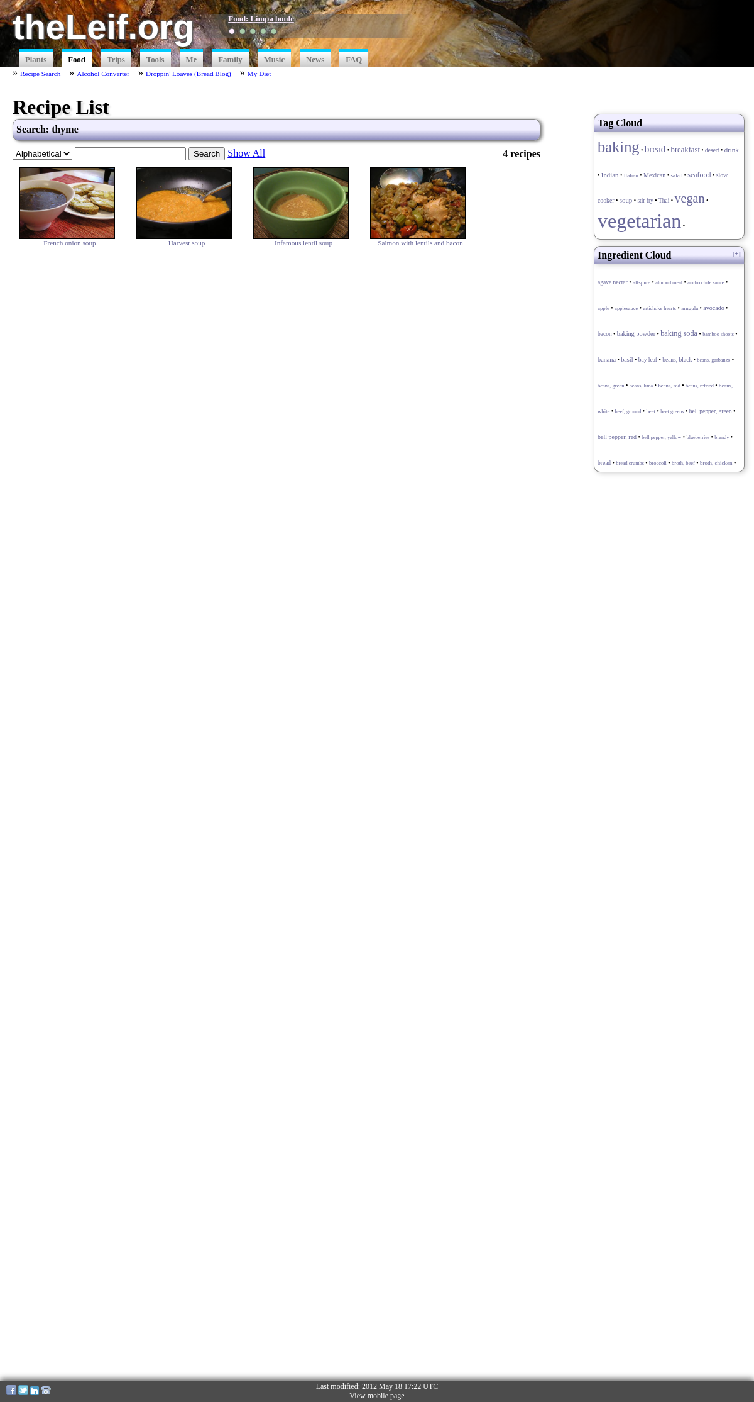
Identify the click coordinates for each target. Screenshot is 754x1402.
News (315, 59)
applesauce (626, 308)
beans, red (669, 385)
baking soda (678, 333)
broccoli (658, 463)
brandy (721, 437)
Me (191, 59)
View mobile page (376, 1395)
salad (677, 175)
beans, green (611, 385)
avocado (713, 307)
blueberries (698, 437)
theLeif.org (103, 27)
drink (731, 149)
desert (712, 150)
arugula (689, 308)
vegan (689, 198)
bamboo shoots (718, 334)
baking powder (636, 333)
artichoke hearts (659, 308)
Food (76, 59)
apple (603, 308)
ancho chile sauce (705, 283)
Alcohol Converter (103, 73)
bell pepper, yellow (661, 437)
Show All (246, 153)
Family (230, 59)
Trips (116, 59)
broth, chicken (716, 463)
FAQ (354, 59)
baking (619, 146)
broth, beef (683, 463)
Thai (663, 201)
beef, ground (628, 411)
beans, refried (700, 386)
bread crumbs (630, 463)
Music (274, 59)
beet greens (672, 411)
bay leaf (647, 360)
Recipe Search (40, 73)
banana (607, 359)
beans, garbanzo (713, 360)
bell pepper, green (710, 411)
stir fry (645, 201)
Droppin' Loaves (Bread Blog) (188, 73)
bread (655, 148)
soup (626, 200)
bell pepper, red (617, 436)
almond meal (668, 283)
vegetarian (639, 220)
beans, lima (641, 386)
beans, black (677, 360)
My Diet (259, 73)
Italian (631, 175)
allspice (641, 282)
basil (627, 359)
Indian (610, 175)
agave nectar (613, 282)
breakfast (685, 149)
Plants (35, 59)
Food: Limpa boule (261, 18)
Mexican (654, 175)
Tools (155, 59)
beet (650, 411)
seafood (699, 174)
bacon (605, 334)
